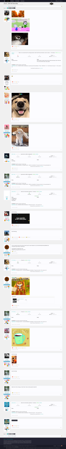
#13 (60, 307)
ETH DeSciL (14, 260)
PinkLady (13, 349)
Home (4, 1)
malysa (7, 250)
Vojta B (13, 52)
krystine (13, 415)
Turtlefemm (7, 425)
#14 (60, 324)
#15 (60, 349)
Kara (7, 57)
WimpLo (13, 83)
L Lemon (6, 359)
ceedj (18, 4)
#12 (60, 272)
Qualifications (14, 65)
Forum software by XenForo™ (11, 445)
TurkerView (41, 68)
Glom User (13, 154)
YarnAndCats (7, 217)
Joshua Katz (14, 191)
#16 (60, 366)
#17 (60, 378)
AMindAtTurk (7, 130)
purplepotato (7, 98)
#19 (60, 415)
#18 (60, 394)
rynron (7, 196)
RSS (61, 445)
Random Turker (7, 179)
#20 (60, 427)
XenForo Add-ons (21, 445)
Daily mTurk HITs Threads (11, 4)
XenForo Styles (27, 445)
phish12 (7, 159)
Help (58, 445)
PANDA (13, 53)
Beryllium (55, 445)
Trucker (7, 236)
